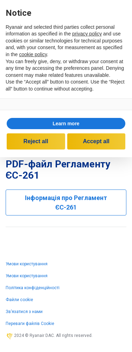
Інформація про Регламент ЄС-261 (66, 202)
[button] (66, 123)
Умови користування (27, 263)
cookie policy (33, 54)
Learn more (65, 123)
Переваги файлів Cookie (30, 323)
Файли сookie (19, 299)
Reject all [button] (36, 141)
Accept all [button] (96, 141)
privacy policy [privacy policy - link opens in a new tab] (87, 33)
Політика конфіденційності (32, 287)
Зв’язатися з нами (24, 311)
